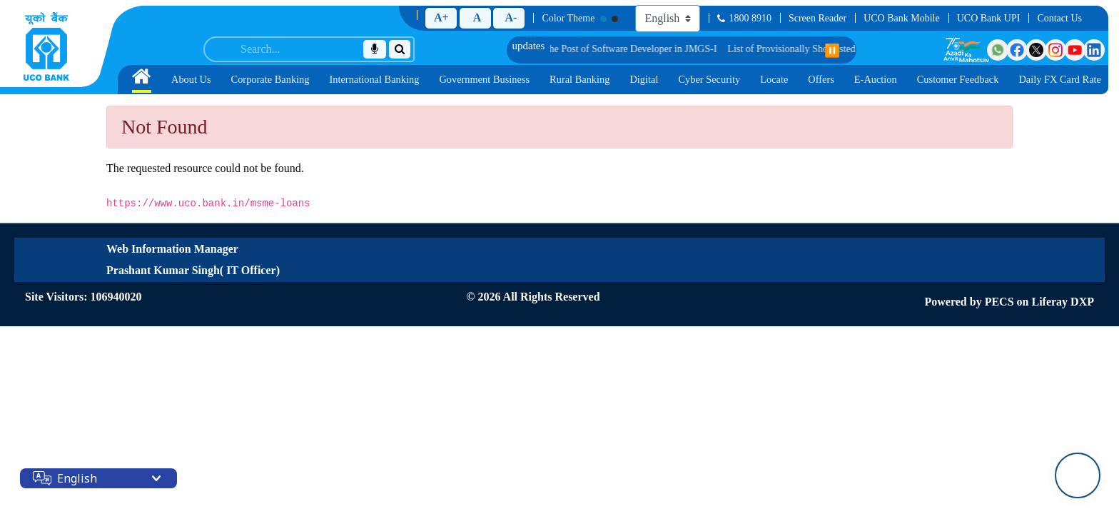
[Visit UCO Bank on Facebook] (1017, 50)
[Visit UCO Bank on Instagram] (1055, 50)
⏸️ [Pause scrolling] (832, 51)
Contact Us (1059, 18)
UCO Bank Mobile (902, 18)
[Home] (46, 46)
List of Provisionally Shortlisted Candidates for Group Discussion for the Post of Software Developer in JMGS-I (545, 49)
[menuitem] (141, 79)
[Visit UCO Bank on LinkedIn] (1094, 50)
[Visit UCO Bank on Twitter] (1036, 50)
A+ (441, 17)
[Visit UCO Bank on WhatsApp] (997, 50)
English (77, 478)
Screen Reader (817, 18)
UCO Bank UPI (989, 18)
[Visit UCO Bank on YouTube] (1074, 50)
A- (511, 17)
